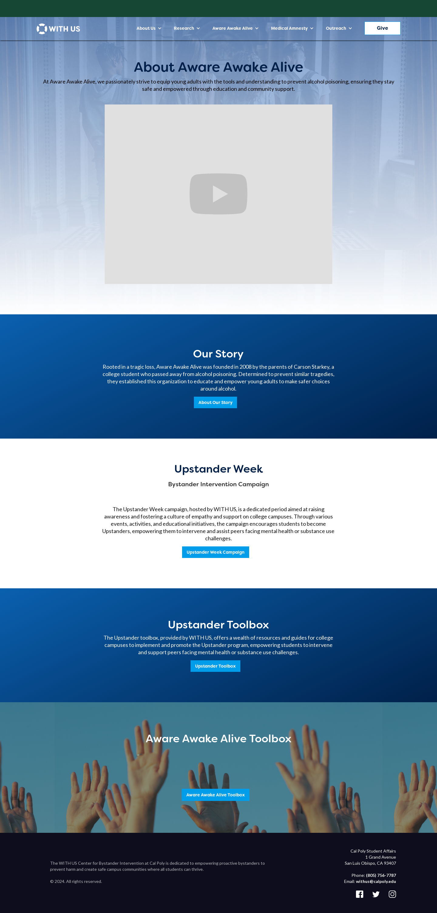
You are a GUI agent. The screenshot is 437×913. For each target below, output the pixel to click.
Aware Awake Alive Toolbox (215, 795)
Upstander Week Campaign (216, 552)
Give (382, 28)
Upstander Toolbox (215, 666)
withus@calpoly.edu (376, 881)
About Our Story (215, 402)
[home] (58, 28)
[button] (149, 28)
